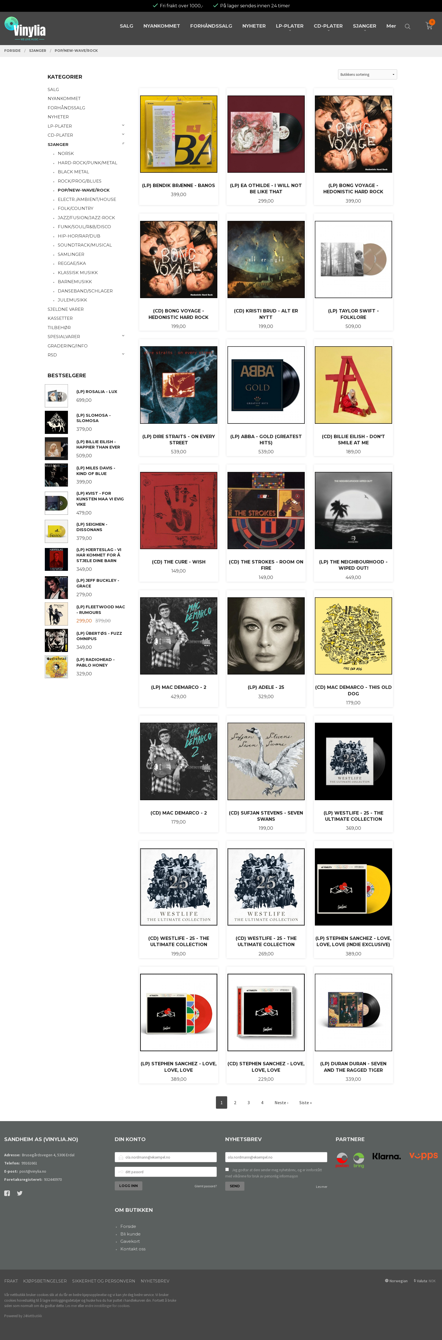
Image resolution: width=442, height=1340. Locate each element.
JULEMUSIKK (72, 300)
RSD (52, 355)
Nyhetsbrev (155, 1281)
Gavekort (130, 1241)
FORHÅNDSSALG (66, 107)
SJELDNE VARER (66, 309)
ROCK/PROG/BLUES (79, 181)
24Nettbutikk (32, 1316)
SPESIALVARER (64, 336)
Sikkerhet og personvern (103, 1281)
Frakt (11, 1281)
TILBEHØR (59, 327)
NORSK (66, 153)
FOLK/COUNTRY (75, 208)
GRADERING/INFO (68, 346)
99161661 (29, 1163)
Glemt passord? (206, 1186)
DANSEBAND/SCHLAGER (85, 291)
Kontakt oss (132, 1249)
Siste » (305, 1102)
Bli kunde (130, 1234)
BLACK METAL (73, 171)
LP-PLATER (60, 126)
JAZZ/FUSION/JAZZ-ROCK (86, 217)
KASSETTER (60, 318)
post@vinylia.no (32, 1171)
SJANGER (58, 144)
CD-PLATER (60, 135)
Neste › (281, 1102)
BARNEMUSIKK (75, 281)
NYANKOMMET (64, 98)
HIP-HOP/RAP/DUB (79, 236)
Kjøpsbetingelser (45, 1281)
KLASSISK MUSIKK (78, 272)
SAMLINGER (71, 254)
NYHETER (58, 116)
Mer (391, 26)
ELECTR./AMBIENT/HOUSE (87, 199)
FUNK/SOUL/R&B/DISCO (84, 226)
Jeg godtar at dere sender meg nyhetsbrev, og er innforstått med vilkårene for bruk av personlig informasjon (273, 1173)
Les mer (321, 1186)
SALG (53, 89)
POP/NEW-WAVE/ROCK (84, 190)
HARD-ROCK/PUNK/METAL (87, 162)
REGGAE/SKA (72, 263)
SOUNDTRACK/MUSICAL (85, 245)
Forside (128, 1226)
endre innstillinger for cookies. (107, 1305)
